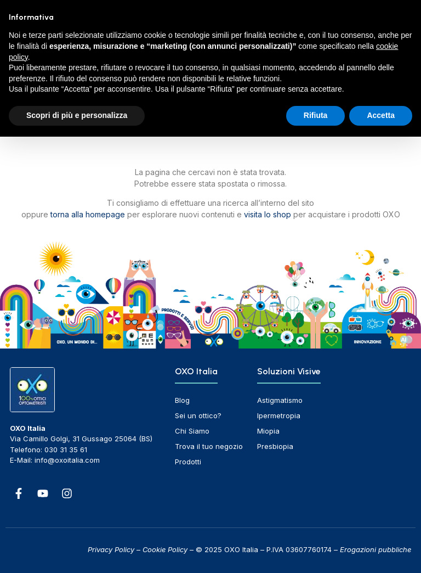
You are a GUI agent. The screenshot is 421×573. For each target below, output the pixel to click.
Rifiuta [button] (316, 115)
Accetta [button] (381, 115)
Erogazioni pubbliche (375, 549)
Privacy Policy (111, 549)
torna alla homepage (87, 214)
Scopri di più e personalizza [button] (76, 115)
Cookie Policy (165, 549)
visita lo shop (267, 214)
